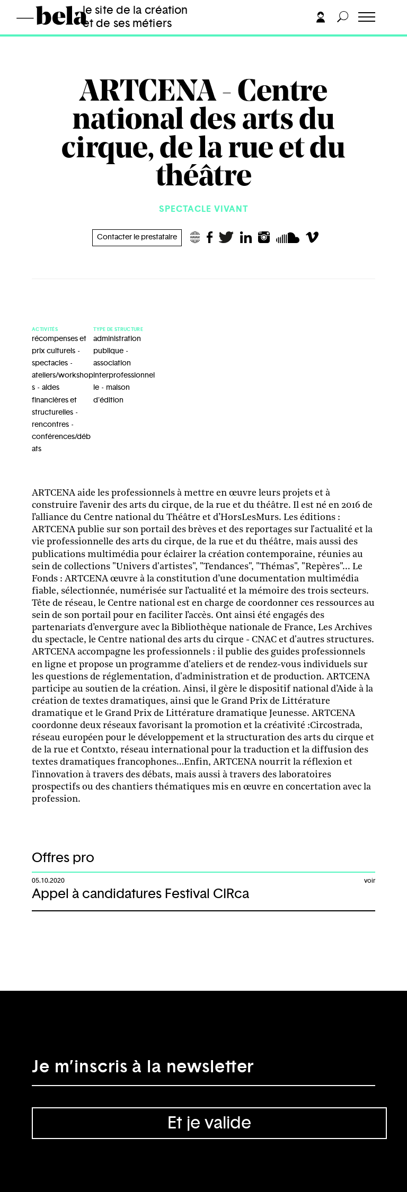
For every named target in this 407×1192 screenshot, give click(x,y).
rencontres (50, 424)
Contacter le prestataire (137, 237)
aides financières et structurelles (54, 400)
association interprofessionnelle (124, 375)
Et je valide (209, 1123)
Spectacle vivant (204, 209)
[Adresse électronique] (203, 1070)
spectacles (50, 363)
